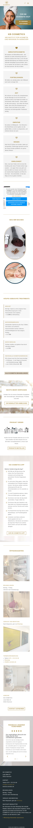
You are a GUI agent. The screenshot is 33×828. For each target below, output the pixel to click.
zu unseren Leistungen (23, 22)
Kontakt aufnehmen (16, 708)
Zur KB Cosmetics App (16, 533)
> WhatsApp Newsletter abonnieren (13, 817)
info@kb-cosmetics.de (10, 662)
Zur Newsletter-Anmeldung (16, 403)
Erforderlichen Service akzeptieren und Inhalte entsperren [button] (16, 203)
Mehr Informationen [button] (16, 196)
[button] (7, 756)
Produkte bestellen (16, 448)
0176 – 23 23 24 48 (14, 658)
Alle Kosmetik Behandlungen (16, 373)
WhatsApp (20, 624)
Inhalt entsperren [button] (16, 198)
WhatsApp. (19, 800)
